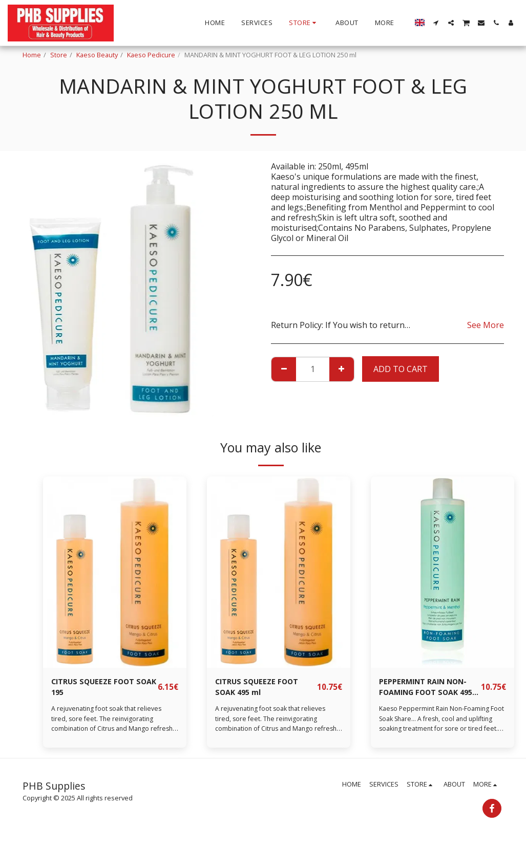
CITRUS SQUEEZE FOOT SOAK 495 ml (261, 688)
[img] (114, 571)
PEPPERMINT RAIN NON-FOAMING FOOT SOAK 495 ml (428, 689)
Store (58, 54)
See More (485, 325)
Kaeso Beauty (97, 54)
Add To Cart (400, 369)
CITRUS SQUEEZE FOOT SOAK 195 (97, 688)
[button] (436, 22)
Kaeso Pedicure (151, 54)
